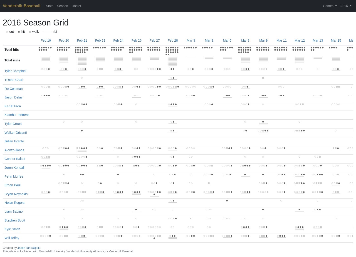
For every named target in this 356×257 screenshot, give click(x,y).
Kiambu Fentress (17, 115)
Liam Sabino (14, 211)
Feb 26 (136, 40)
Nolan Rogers (15, 202)
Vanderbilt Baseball (21, 6)
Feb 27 (155, 40)
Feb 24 (118, 40)
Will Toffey (12, 238)
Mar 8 (245, 40)
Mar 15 (336, 40)
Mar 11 (282, 40)
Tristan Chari (14, 80)
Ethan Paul (12, 185)
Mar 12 (300, 40)
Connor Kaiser (15, 159)
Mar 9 (263, 40)
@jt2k (36, 247)
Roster (76, 6)
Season (62, 6)
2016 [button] (345, 6)
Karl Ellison (13, 106)
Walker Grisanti (16, 132)
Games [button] (328, 6)
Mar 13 (318, 40)
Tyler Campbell (15, 71)
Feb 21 (82, 40)
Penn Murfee (14, 176)
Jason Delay (13, 97)
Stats (49, 6)
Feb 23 (100, 40)
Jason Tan (23, 247)
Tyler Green (13, 124)
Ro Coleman (14, 89)
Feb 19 (46, 40)
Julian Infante (14, 141)
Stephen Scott (15, 220)
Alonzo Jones (14, 150)
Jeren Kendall (15, 167)
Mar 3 (191, 40)
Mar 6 (227, 40)
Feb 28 (173, 40)
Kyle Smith (12, 229)
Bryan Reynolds (16, 194)
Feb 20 (64, 40)
